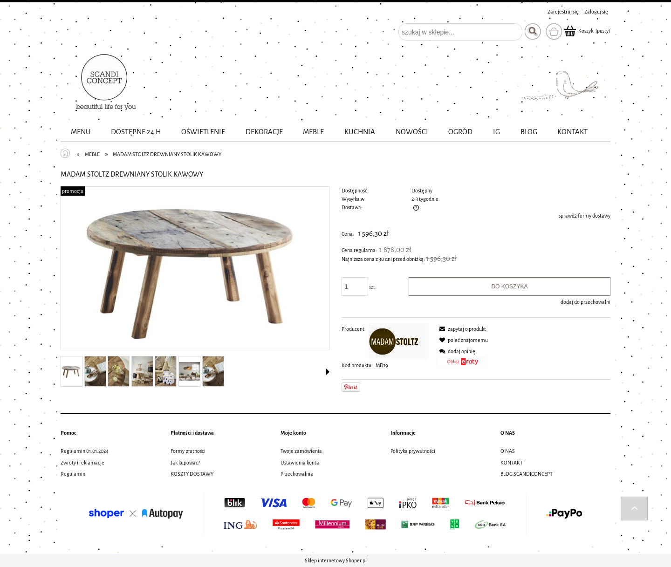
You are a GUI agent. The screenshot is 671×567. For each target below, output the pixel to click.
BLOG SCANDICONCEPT (526, 474)
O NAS (507, 451)
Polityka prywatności (412, 451)
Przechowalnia (297, 474)
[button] (327, 372)
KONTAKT (511, 462)
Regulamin (73, 474)
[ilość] (355, 286)
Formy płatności (188, 451)
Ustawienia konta (300, 462)
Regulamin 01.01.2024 (85, 451)
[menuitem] (81, 132)
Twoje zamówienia (301, 451)
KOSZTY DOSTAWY (192, 474)
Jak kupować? (185, 462)
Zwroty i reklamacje (82, 462)
